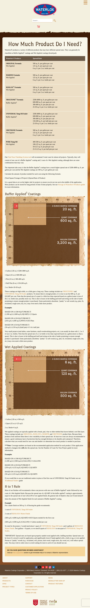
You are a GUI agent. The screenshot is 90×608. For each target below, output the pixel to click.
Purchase (29, 581)
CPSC (4, 584)
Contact (28, 584)
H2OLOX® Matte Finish (21, 514)
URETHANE (57, 434)
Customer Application (34, 587)
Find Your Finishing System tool (19, 157)
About (5, 578)
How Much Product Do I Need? (45, 44)
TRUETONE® (68, 291)
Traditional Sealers (12, 481)
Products (6, 581)
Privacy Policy (31, 590)
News (50, 578)
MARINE (45, 434)
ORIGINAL (27, 434)
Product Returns (55, 584)
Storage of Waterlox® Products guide (71, 185)
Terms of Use (30, 593)
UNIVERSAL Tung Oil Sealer (15, 294)
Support (28, 578)
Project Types (8, 587)
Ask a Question (18, 552)
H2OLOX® (37, 434)
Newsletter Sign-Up (56, 581)
